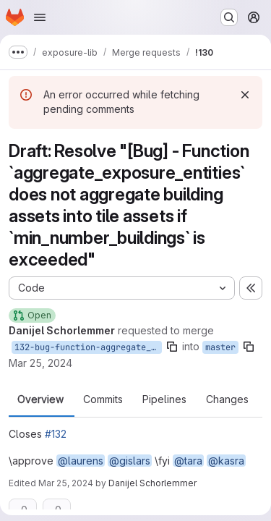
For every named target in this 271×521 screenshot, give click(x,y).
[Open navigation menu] (39, 17)
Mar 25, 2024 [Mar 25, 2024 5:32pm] (65, 483)
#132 (55, 434)
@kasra (226, 460)
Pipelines (164, 399)
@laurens (80, 460)
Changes (227, 399)
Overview (40, 399)
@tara (188, 460)
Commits (103, 399)
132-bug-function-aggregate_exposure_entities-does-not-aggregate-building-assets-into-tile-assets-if (88, 347)
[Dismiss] (245, 94)
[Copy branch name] (172, 346)
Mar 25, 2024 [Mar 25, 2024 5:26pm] (40, 363)
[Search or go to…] (229, 17)
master (220, 347)
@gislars (129, 460)
